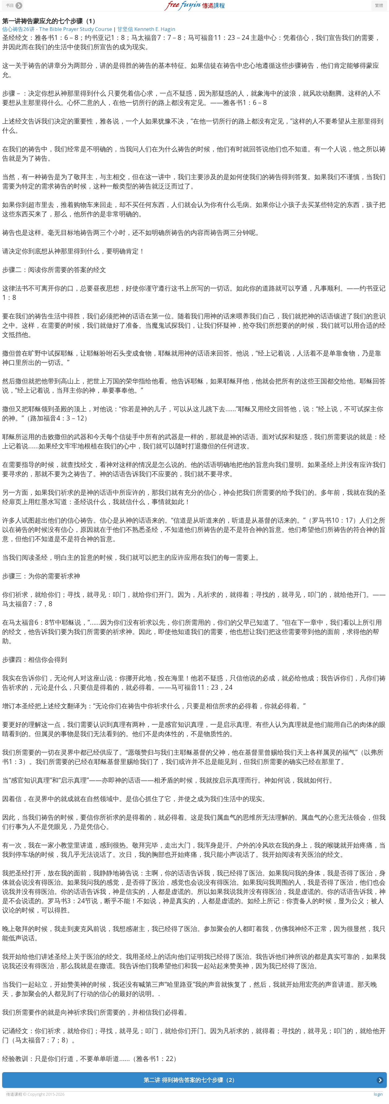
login (378, 1094)
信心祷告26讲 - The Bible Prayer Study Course (57, 28)
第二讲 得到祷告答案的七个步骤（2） (190, 1080)
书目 (10, 5)
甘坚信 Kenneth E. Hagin (146, 28)
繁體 (379, 5)
